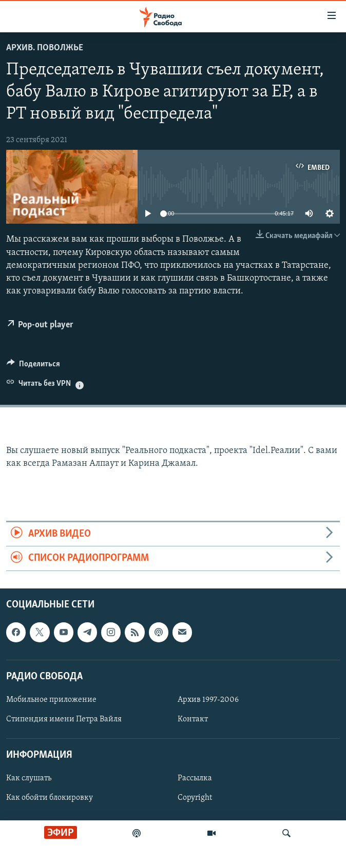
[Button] (33, 366)
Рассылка (195, 778)
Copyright (195, 798)
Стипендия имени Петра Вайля (64, 719)
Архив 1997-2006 (208, 700)
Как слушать (28, 778)
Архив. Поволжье (44, 48)
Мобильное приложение (51, 700)
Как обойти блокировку (49, 798)
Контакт (193, 719)
